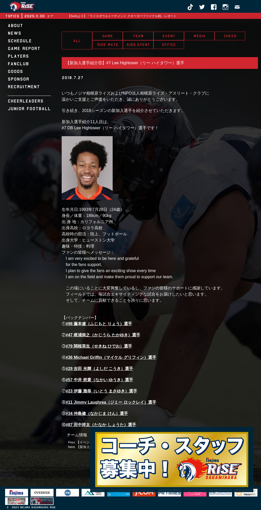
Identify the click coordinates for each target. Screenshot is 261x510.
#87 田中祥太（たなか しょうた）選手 (101, 425)
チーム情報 (77, 435)
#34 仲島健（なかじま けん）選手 (97, 413)
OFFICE (169, 45)
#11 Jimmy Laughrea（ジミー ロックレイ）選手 (111, 402)
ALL (77, 41)
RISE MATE (107, 45)
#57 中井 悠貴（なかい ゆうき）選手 (99, 380)
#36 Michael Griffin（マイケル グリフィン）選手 (111, 357)
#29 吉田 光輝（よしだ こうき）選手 (99, 368)
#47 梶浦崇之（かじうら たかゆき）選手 (103, 335)
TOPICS (12, 16)
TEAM (138, 36)
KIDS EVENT (138, 45)
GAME (107, 36)
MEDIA (199, 36)
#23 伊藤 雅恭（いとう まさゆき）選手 (101, 391)
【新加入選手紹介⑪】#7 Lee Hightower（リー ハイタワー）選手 (125, 63)
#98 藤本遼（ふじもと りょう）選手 (99, 324)
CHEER (230, 36)
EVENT (168, 36)
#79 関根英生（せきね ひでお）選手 (99, 346)
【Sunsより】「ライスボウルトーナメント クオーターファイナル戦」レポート (122, 16)
